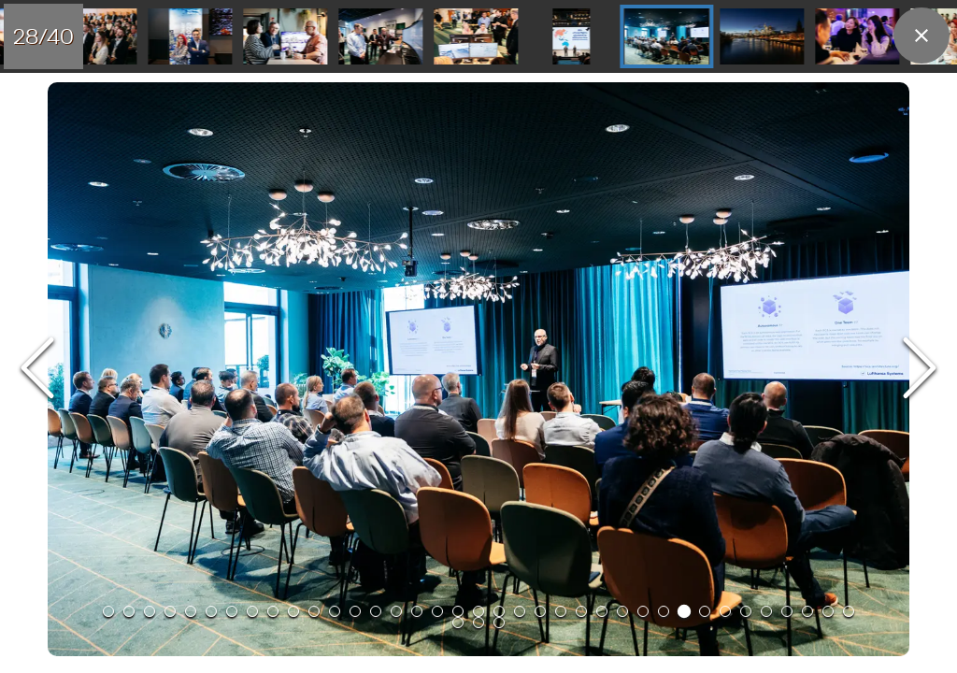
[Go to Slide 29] (666, 36)
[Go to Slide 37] (848, 611)
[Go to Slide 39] (478, 622)
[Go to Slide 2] (129, 611)
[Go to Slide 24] (189, 36)
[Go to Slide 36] (828, 611)
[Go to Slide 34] (787, 611)
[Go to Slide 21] (519, 611)
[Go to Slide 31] (857, 36)
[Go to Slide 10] (293, 611)
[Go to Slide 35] (807, 611)
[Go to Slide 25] (285, 36)
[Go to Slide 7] (231, 611)
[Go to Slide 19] (478, 611)
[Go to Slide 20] (499, 611)
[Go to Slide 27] (475, 36)
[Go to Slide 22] (540, 611)
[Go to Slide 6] (211, 611)
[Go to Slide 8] (252, 611)
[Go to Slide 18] (458, 611)
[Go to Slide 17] (437, 611)
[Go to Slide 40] (499, 622)
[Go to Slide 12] (334, 611)
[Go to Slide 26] (380, 36)
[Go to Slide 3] (149, 611)
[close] (921, 35)
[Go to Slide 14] (375, 611)
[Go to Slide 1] (108, 611)
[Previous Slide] (37, 369)
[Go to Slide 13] (355, 611)
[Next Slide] (919, 369)
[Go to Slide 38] (458, 622)
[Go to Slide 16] (416, 611)
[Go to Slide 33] (766, 611)
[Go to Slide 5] (190, 611)
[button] (478, 369)
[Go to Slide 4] (170, 611)
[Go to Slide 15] (396, 611)
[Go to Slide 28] (571, 36)
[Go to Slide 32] (745, 611)
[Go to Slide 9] (273, 611)
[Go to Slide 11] (314, 611)
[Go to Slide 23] (94, 36)
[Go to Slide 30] (761, 36)
